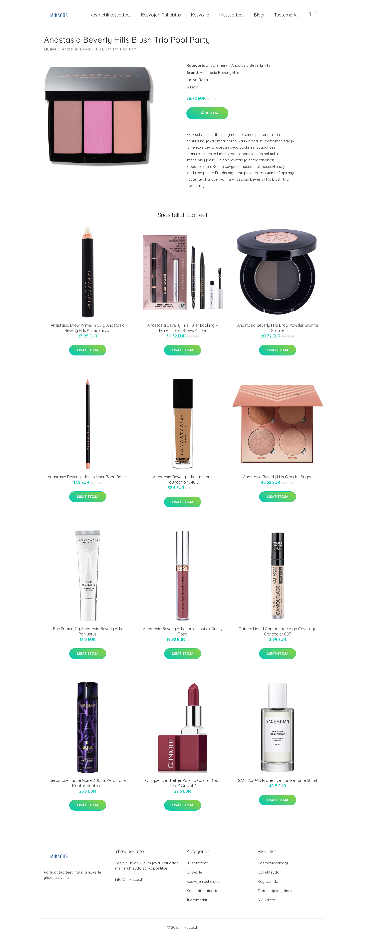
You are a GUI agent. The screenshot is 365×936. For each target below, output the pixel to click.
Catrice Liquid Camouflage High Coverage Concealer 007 (277, 631)
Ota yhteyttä (268, 872)
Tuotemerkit (286, 15)
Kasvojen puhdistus (161, 15)
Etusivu (50, 49)
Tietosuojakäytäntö (275, 890)
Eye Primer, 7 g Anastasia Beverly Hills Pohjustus (87, 631)
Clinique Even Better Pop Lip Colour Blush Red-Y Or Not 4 (182, 783)
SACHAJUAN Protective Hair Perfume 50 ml (277, 780)
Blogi (259, 15)
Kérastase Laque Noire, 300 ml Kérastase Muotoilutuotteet (87, 783)
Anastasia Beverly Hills (251, 65)
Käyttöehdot (269, 881)
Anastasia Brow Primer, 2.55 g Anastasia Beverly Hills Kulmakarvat (88, 328)
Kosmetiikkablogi (273, 863)
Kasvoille (200, 15)
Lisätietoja (207, 113)
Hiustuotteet (231, 15)
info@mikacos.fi (129, 879)
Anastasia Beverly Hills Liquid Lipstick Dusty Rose (182, 631)
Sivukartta (266, 900)
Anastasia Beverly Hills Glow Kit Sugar (277, 476)
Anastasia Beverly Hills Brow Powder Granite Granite (277, 328)
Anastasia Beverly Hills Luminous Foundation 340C (182, 479)
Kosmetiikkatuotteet (110, 15)
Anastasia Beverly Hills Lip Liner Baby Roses (88, 476)
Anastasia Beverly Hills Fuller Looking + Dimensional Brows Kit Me (182, 328)
